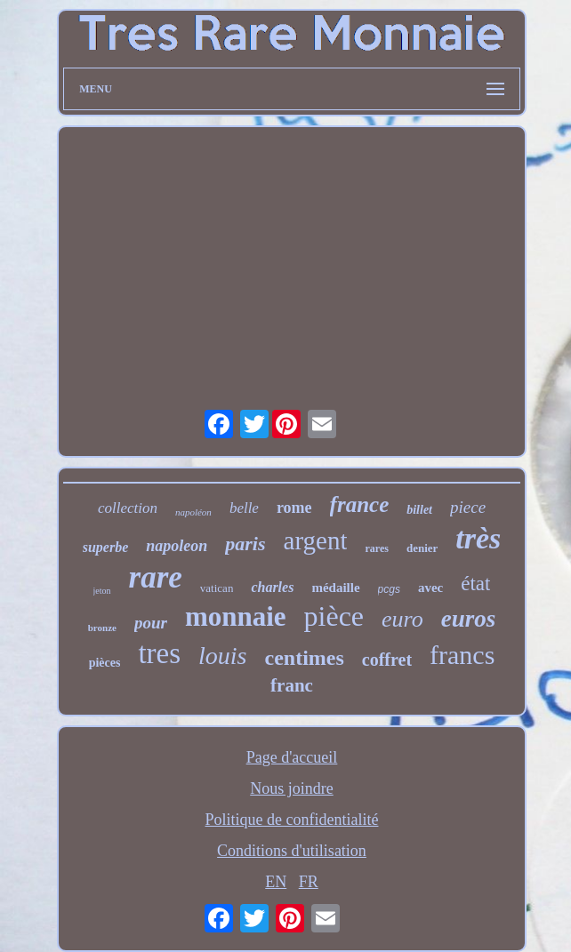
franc (291, 685)
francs (462, 654)
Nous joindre (292, 788)
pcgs (389, 589)
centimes (304, 657)
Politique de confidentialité (292, 819)
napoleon (176, 546)
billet (419, 509)
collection (127, 508)
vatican (217, 588)
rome (294, 507)
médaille (335, 587)
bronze (102, 627)
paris (245, 543)
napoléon (193, 512)
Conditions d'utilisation (291, 851)
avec (430, 587)
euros (468, 618)
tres (159, 653)
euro (402, 619)
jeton (102, 591)
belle (244, 508)
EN (275, 882)
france (360, 504)
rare (155, 577)
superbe (106, 547)
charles (272, 587)
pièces (105, 662)
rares (376, 548)
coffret (387, 659)
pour (150, 622)
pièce (334, 616)
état (475, 583)
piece (468, 507)
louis (222, 655)
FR (308, 882)
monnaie (235, 616)
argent (316, 540)
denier (422, 548)
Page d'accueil (292, 757)
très (478, 538)
